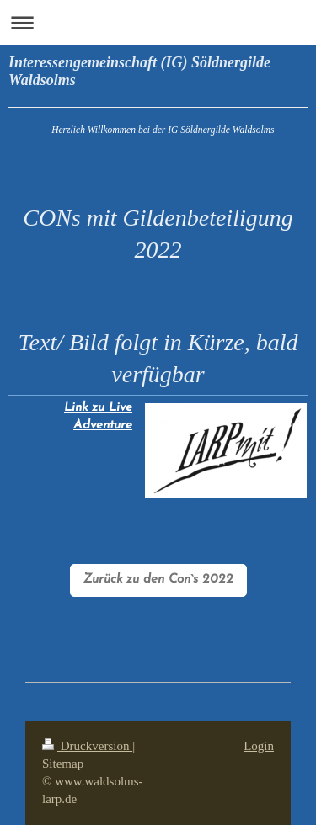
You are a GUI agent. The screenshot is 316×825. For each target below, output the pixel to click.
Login (259, 746)
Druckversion (87, 746)
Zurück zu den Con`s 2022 (158, 579)
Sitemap (62, 763)
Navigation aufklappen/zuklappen (158, 22)
